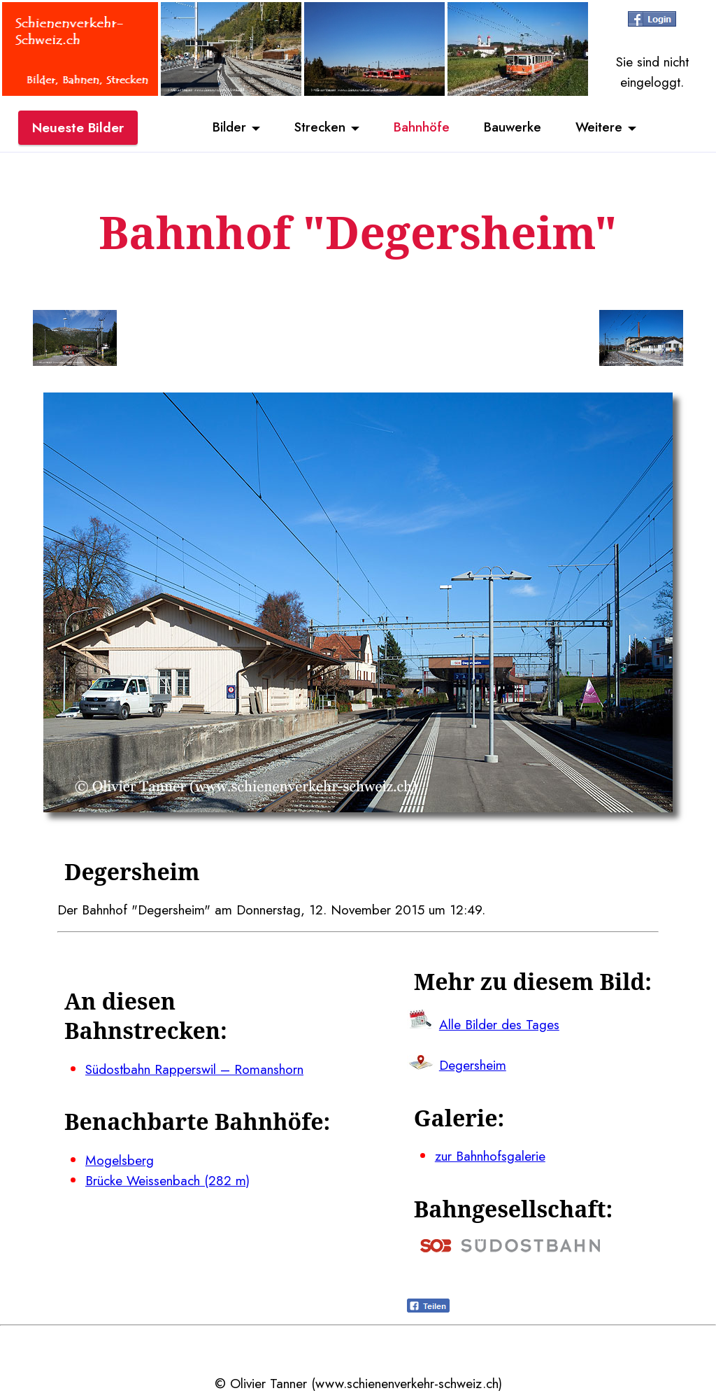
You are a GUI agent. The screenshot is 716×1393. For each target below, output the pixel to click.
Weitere (601, 128)
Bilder (227, 128)
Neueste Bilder (78, 128)
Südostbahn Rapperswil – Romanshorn (194, 1069)
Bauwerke (514, 128)
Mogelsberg (119, 1160)
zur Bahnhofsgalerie (490, 1156)
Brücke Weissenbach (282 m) (167, 1180)
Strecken (318, 128)
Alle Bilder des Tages (499, 1024)
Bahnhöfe (422, 128)
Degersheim (472, 1065)
